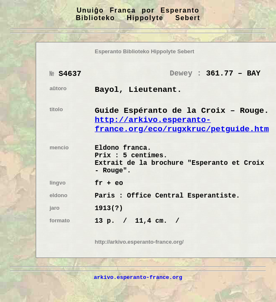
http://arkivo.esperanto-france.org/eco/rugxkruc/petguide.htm (182, 124)
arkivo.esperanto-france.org (138, 277)
